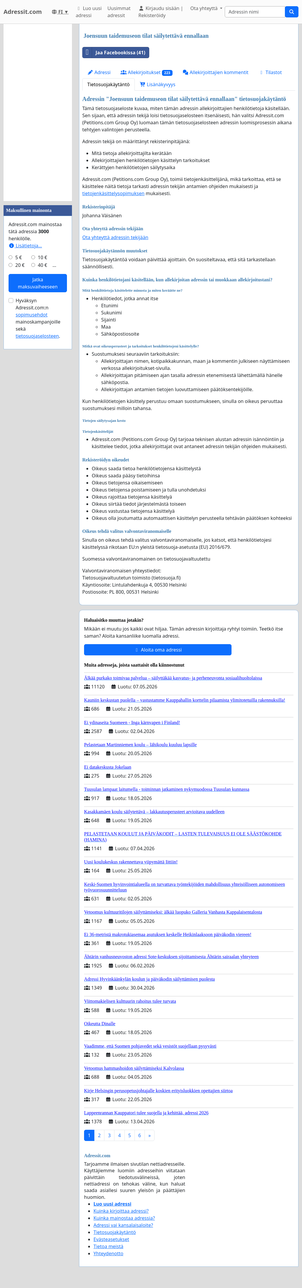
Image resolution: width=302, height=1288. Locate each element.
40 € (42, 265)
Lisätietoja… (25, 245)
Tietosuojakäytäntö (108, 84)
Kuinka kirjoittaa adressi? (121, 1211)
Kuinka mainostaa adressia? (124, 1218)
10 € (42, 257)
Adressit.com (23, 12)
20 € (20, 265)
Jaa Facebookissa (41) (114, 52)
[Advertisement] (38, 112)
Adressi (99, 72)
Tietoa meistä (108, 1246)
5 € (18, 257)
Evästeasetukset (111, 1239)
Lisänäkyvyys (157, 84)
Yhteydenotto (108, 1253)
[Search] (255, 11)
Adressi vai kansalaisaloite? (123, 1225)
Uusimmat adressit (118, 12)
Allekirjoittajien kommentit (215, 72)
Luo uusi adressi (89, 12)
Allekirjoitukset (147, 72)
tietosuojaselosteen (37, 336)
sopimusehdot (31, 314)
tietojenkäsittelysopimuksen (113, 193)
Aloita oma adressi (158, 650)
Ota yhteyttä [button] (204, 8)
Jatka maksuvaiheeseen (38, 283)
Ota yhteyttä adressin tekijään (115, 237)
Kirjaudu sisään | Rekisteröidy (160, 12)
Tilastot (270, 72)
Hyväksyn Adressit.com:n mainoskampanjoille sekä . (38, 318)
